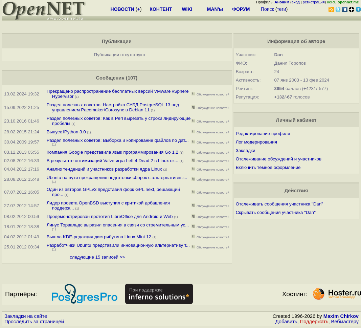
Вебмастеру (345, 321)
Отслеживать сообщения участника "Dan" (279, 203)
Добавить (286, 321)
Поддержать (314, 321)
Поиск (267, 9)
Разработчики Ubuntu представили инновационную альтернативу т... (118, 245)
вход (296, 2)
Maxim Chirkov (341, 316)
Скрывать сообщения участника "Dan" (276, 212)
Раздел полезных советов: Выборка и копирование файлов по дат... (118, 140)
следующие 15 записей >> (97, 257)
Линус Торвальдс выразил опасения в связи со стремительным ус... (118, 224)
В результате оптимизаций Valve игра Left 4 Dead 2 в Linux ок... (112, 160)
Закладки (245, 150)
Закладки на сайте (25, 316)
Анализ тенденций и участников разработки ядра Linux (104, 169)
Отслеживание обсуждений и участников (278, 158)
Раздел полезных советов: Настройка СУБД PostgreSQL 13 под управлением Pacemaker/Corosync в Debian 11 (113, 107)
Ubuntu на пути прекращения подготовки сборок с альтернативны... (117, 177)
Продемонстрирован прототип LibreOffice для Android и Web (110, 216)
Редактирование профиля (263, 133)
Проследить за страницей (34, 321)
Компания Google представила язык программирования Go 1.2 (112, 152)
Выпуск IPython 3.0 (66, 131)
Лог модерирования (256, 142)
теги (281, 9)
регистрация (314, 2)
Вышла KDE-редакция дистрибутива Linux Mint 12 (100, 236)
